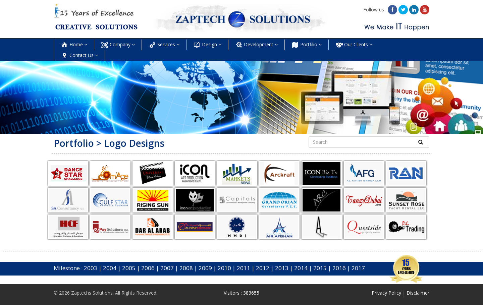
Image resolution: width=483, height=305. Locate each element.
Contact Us (79, 55)
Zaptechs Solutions (92, 293)
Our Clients (353, 45)
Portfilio (306, 45)
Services (164, 45)
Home (74, 45)
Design (207, 45)
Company (118, 45)
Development (256, 45)
